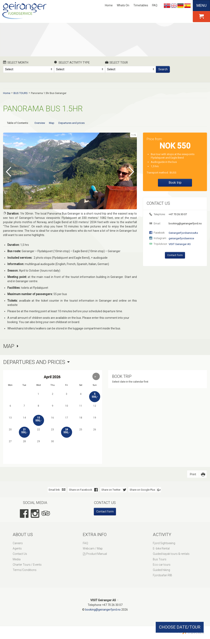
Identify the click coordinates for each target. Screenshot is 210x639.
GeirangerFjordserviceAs (183, 232)
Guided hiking (161, 569)
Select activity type (72, 62)
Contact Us (20, 553)
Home (109, 5)
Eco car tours (161, 564)
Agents (17, 548)
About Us (23, 534)
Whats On (123, 5)
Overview (39, 122)
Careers (18, 543)
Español (187, 5)
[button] (96, 376)
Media (16, 559)
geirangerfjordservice (181, 238)
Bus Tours (159, 559)
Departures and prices (71, 122)
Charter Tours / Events (27, 564)
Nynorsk (167, 5)
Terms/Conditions (24, 569)
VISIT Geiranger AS (180, 244)
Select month (15, 62)
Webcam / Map (93, 548)
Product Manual (96, 553)
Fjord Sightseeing (164, 543)
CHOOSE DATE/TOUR (179, 627)
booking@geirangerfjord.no (185, 223)
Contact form (175, 255)
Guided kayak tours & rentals (171, 553)
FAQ (154, 5)
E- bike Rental (161, 548)
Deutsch (180, 5)
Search (163, 69)
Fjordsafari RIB (162, 575)
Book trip (175, 183)
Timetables (140, 5)
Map (51, 122)
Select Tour (116, 62)
